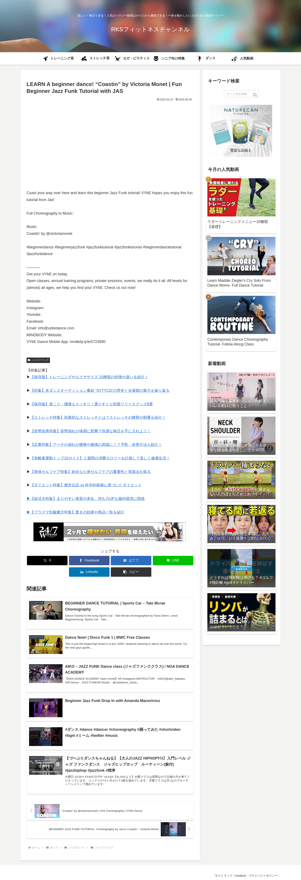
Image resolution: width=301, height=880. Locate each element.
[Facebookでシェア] (68, 560)
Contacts (237, 867)
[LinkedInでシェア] (152, 560)
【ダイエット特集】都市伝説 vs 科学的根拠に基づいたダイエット (86, 485)
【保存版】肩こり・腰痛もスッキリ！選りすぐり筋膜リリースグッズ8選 (91, 404)
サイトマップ (218, 867)
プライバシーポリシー (262, 867)
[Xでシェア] (40, 560)
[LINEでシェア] (124, 560)
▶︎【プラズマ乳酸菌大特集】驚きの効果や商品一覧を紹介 (75, 512)
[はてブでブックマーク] (96, 560)
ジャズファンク (38, 360)
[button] (180, 560)
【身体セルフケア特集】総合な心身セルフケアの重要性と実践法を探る (90, 472)
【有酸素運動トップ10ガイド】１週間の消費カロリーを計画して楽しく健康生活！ (100, 458)
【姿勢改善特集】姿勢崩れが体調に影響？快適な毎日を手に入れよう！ (90, 431)
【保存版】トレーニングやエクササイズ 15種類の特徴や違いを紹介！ (89, 377)
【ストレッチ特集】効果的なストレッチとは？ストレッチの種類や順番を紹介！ (98, 417)
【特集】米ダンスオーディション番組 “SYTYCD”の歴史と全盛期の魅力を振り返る (100, 390)
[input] (241, 93)
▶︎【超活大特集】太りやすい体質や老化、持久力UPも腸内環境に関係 (86, 499)
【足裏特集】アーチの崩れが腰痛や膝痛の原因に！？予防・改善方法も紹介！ (96, 445)
